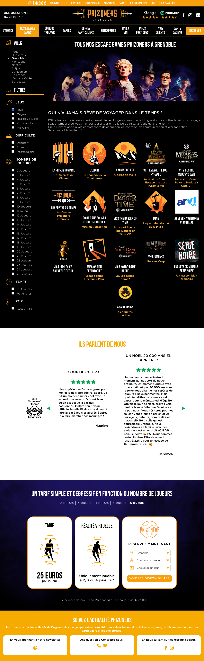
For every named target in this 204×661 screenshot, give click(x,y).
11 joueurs (24, 211)
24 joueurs (24, 269)
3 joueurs (23, 175)
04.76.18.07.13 (13, 17)
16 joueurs (24, 233)
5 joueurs (23, 184)
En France (18, 75)
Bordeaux (18, 81)
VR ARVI (23, 128)
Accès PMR (24, 308)
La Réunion (138, 3)
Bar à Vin (125, 30)
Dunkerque (58, 3)
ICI (144, 600)
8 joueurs (23, 197)
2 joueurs (23, 170)
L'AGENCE (8, 31)
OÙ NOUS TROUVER (49, 30)
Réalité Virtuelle (27, 119)
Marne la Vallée (163, 3)
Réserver (195, 31)
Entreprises (108, 31)
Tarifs (67, 31)
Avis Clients (160, 30)
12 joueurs (24, 215)
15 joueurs (24, 229)
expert (21, 147)
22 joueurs (24, 260)
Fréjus (76, 3)
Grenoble (92, 3)
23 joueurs (24, 265)
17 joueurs (24, 238)
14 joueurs (24, 224)
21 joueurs (24, 256)
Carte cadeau (177, 30)
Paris (122, 3)
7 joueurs (23, 193)
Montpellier (19, 61)
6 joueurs (23, 188)
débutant (23, 143)
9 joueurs (23, 202)
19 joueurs (24, 247)
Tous (20, 110)
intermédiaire (25, 152)
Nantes (109, 3)
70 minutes (24, 293)
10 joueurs (24, 206)
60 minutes (24, 289)
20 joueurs (24, 251)
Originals (23, 114)
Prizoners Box (26, 123)
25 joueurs (24, 274)
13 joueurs (24, 220)
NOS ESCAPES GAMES (27, 30)
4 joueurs (23, 179)
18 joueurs (24, 242)
